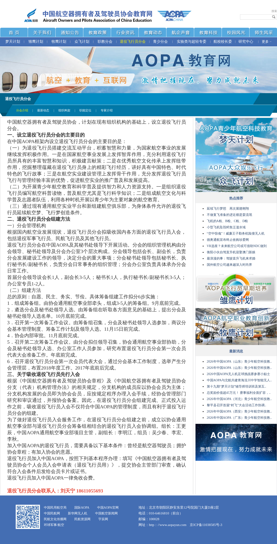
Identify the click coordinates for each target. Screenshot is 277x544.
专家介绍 (107, 110)
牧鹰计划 (58, 41)
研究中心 (245, 41)
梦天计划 (12, 41)
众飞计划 (82, 41)
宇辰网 (103, 519)
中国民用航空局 (55, 507)
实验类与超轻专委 (191, 41)
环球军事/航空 (54, 525)
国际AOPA (81, 507)
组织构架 (64, 110)
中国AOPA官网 (108, 507)
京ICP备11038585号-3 (206, 525)
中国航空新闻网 (106, 513)
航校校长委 (223, 41)
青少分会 (160, 41)
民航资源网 (82, 519)
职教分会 (105, 41)
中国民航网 (52, 513)
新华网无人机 (77, 513)
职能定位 (85, 110)
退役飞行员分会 (133, 41)
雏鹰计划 (35, 41)
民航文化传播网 (55, 519)
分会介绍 (22, 110)
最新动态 (43, 110)
